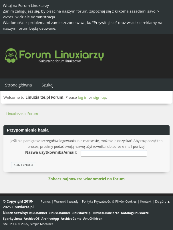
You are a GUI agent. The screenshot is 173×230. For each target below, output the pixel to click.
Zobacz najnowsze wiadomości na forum (86, 178)
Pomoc (46, 201)
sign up (99, 97)
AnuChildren (92, 218)
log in (83, 97)
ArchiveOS (31, 218)
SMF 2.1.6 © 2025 (15, 224)
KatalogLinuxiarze (135, 213)
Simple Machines (41, 224)
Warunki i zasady (66, 201)
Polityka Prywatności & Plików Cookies (109, 201)
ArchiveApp (50, 218)
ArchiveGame (71, 218)
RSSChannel (38, 213)
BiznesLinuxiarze (106, 213)
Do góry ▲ (162, 201)
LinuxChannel (59, 213)
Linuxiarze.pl (82, 213)
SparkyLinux (12, 218)
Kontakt (145, 201)
